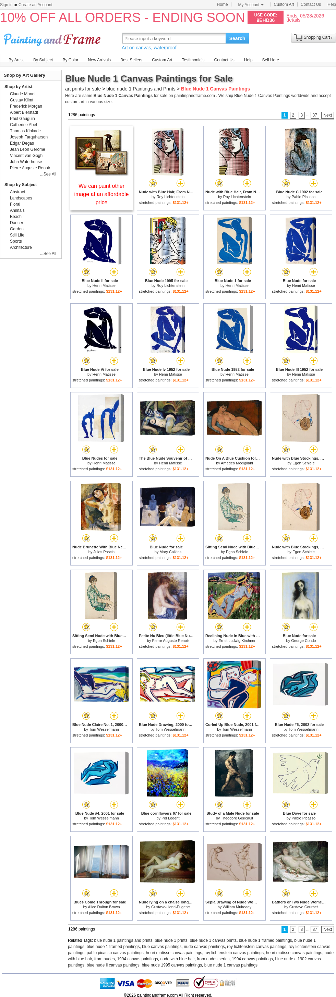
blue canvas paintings (161, 946)
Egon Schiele (303, 463)
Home (222, 4)
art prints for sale (83, 89)
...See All (48, 174)
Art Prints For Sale (53, 38)
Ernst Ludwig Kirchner (237, 641)
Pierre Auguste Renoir (170, 641)
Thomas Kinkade (25, 131)
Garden (17, 229)
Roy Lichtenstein (170, 197)
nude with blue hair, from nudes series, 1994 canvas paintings (216, 959)
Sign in (6, 4)
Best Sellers (131, 60)
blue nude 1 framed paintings (265, 940)
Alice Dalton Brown (104, 907)
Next (327, 115)
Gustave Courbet (303, 907)
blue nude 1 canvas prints (213, 940)
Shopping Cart (317, 37)
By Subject (43, 60)
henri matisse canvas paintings (174, 952)
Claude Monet (23, 94)
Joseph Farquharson (29, 137)
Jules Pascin (104, 552)
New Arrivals (99, 60)
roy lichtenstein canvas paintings (256, 946)
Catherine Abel (23, 124)
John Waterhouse (26, 161)
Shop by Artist (18, 86)
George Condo (303, 641)
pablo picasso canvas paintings (115, 952)
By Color (70, 60)
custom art (74, 101)
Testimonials (193, 60)
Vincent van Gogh (26, 155)
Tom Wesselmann (104, 729)
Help (331, 4)
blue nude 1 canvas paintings (230, 965)
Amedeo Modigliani (237, 463)
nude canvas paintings (204, 946)
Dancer (16, 222)
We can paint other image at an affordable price (101, 194)
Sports (16, 241)
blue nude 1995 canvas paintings (172, 965)
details (293, 20)
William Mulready (237, 907)
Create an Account (35, 4)
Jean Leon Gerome (27, 149)
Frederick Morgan (26, 106)
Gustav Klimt (21, 100)
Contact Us (311, 4)
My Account (251, 4)
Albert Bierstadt (24, 112)
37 (315, 115)
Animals (17, 210)
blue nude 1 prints (171, 940)
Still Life (17, 235)
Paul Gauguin (22, 118)
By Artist (16, 60)
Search (237, 38)
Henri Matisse (104, 285)
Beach (16, 216)
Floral (15, 204)
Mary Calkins (171, 552)
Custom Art (284, 4)
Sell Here (270, 60)
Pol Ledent (170, 818)
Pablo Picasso (303, 197)
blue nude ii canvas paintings (113, 965)
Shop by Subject (20, 184)
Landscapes (21, 198)
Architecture (21, 247)
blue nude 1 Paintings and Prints (141, 89)
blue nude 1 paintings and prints (123, 940)
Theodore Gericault (237, 818)
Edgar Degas (22, 143)
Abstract (17, 192)
